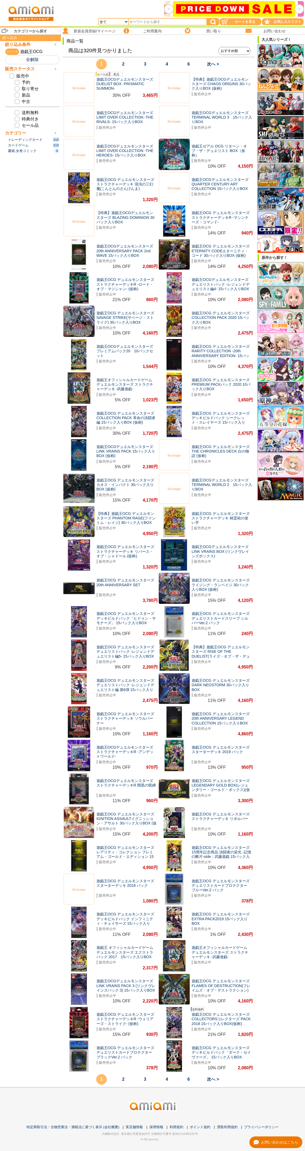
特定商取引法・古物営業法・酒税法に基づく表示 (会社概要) (72, 1127)
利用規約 (176, 1127)
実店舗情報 (134, 1127)
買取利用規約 (227, 1127)
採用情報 (156, 1127)
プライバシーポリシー (261, 1127)
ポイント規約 (200, 1127)
